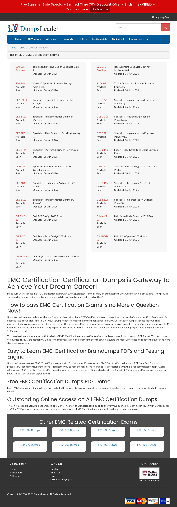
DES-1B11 (21, 183)
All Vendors (34, 39)
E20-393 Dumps (108, 430)
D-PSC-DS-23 (21, 238)
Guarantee (68, 39)
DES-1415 (102, 183)
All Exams (51, 39)
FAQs (83, 39)
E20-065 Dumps (69, 430)
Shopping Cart (160, 17)
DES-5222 (102, 199)
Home (18, 39)
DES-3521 (102, 133)
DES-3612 (102, 166)
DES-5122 (21, 199)
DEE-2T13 (102, 149)
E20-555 (20, 66)
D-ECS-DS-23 (21, 218)
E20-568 (20, 83)
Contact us (56, 469)
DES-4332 (21, 166)
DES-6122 (21, 116)
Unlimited (118, 39)
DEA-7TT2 (21, 99)
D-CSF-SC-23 (21, 258)
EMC (22, 47)
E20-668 (101, 83)
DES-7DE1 (21, 133)
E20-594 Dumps (30, 430)
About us (55, 472)
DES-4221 (102, 99)
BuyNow (20, 70)
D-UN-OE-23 (102, 238)
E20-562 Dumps (108, 445)
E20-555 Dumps (146, 430)
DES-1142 (102, 116)
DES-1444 (21, 149)
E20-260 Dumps (69, 445)
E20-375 (101, 66)
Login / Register (138, 39)
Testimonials (99, 39)
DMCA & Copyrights (61, 479)
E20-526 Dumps (146, 445)
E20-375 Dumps (30, 445)
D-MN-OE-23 (102, 218)
